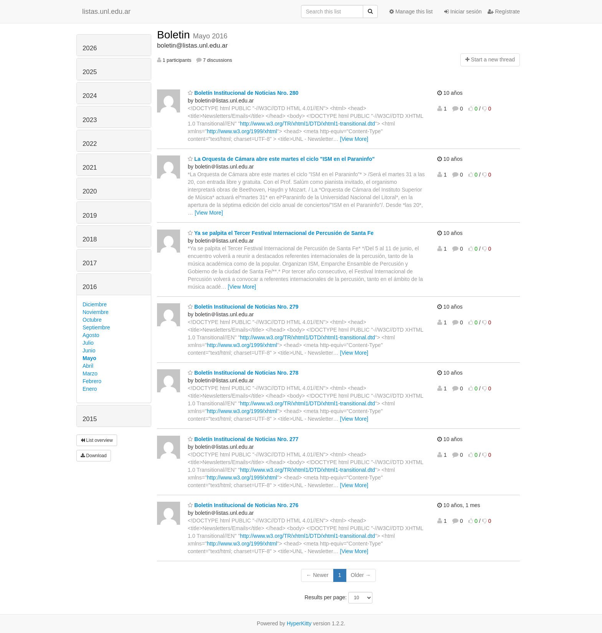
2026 (90, 48)
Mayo (89, 358)
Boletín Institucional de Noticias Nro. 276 (243, 505)
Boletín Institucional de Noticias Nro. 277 (243, 439)
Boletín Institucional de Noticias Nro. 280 (243, 93)
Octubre (92, 320)
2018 (90, 239)
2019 (90, 215)
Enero (90, 389)
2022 (90, 143)
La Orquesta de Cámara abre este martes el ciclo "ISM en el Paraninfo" (281, 159)
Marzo (90, 373)
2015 (90, 419)
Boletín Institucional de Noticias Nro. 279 (243, 307)
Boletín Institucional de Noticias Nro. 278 (243, 373)
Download (94, 455)
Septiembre (96, 327)
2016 (90, 287)
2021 (90, 167)
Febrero (92, 381)
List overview (97, 440)
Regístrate (504, 11)
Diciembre (95, 304)
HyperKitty (299, 623)
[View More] (354, 139)
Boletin (175, 35)
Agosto (91, 335)
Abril (88, 366)
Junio (89, 350)
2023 (90, 120)
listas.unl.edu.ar (106, 11)
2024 (90, 95)
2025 (90, 72)
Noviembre (96, 312)
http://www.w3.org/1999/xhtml (242, 131)
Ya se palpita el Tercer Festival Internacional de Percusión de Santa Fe (281, 233)
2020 (90, 191)
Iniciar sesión (463, 11)
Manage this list (411, 11)
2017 (90, 263)
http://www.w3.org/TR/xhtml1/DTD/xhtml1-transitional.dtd (307, 124)
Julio (88, 343)
